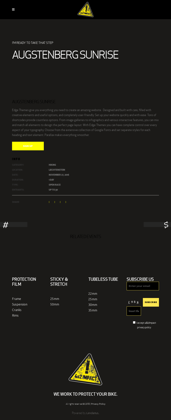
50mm (54, 304)
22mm (92, 293)
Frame (16, 298)
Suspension (19, 304)
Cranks (16, 310)
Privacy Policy (98, 404)
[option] (85, 224)
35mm (92, 310)
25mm (54, 298)
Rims (15, 315)
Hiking (52, 164)
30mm (92, 304)
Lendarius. (92, 413)
